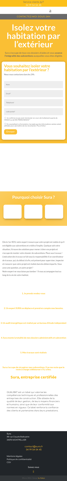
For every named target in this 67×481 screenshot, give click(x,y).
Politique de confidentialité (19, 459)
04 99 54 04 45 (33, 5)
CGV (9, 462)
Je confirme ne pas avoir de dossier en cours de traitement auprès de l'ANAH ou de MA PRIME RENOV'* (30, 119)
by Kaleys (41, 478)
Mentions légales (14, 456)
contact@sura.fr (33, 446)
